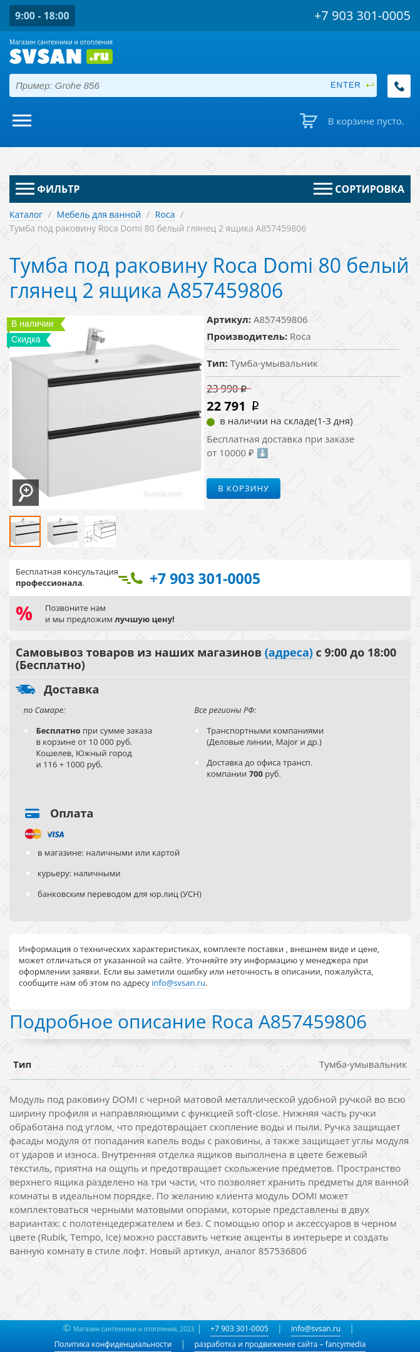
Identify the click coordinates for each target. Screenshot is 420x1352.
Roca (165, 214)
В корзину (243, 488)
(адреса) (289, 653)
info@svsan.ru (316, 1328)
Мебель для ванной (99, 214)
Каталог (26, 214)
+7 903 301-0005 (239, 1328)
